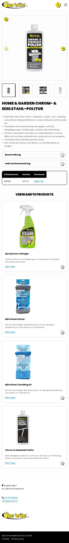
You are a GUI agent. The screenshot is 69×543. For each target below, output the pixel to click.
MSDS (37, 181)
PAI (41, 181)
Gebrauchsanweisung (17, 163)
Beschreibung (13, 154)
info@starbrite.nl (10, 501)
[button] (63, 48)
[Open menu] (64, 4)
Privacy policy (17, 539)
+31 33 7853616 (11, 497)
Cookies (5, 539)
